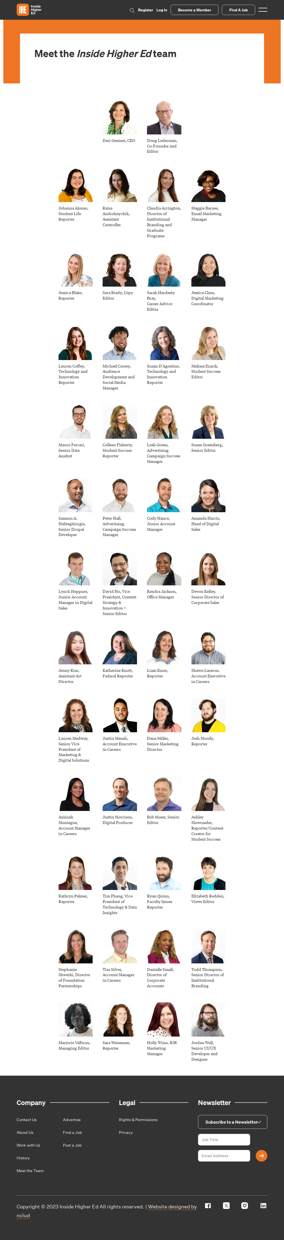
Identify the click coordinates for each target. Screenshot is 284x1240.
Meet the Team (30, 1170)
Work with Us (28, 1145)
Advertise (72, 1119)
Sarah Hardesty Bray (161, 295)
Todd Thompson (206, 969)
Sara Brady (112, 292)
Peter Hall (111, 518)
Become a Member (194, 9)
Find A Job (238, 9)
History (23, 1157)
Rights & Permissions (138, 1119)
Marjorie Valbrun (74, 1042)
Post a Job (72, 1145)
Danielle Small (160, 969)
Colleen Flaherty (117, 444)
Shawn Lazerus (205, 670)
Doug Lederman (161, 140)
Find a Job (72, 1132)
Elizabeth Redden (207, 896)
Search (132, 10)
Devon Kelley (203, 591)
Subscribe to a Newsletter (232, 1122)
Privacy (126, 1132)
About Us (25, 1132)
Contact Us (27, 1119)
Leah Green (157, 444)
